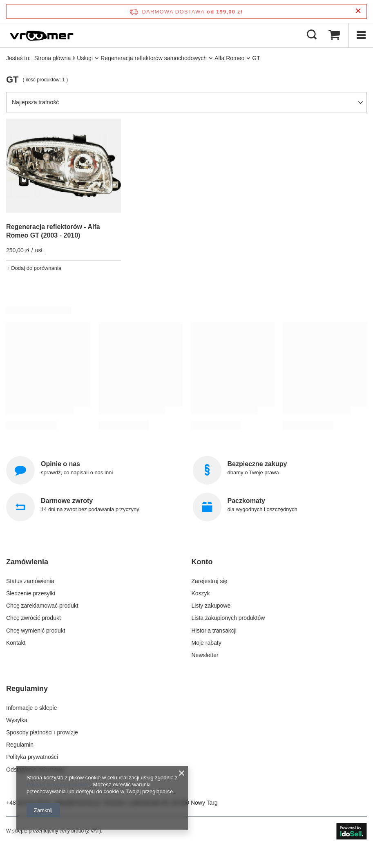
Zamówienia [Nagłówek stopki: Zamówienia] (27, 562)
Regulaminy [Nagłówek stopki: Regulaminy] (27, 688)
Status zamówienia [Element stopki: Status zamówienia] (30, 581)
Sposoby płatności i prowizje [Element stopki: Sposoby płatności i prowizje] (42, 732)
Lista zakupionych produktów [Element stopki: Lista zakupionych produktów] (228, 618)
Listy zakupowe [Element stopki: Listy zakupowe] (211, 605)
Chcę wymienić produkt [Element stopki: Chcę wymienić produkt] (35, 630)
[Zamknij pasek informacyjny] (358, 11)
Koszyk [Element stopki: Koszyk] (201, 593)
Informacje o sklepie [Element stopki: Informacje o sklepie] (31, 708)
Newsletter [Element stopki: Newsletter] (205, 655)
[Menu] (360, 35)
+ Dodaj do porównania (34, 268)
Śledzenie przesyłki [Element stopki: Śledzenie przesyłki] (30, 593)
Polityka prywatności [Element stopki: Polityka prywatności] (32, 757)
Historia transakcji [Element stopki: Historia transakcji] (214, 630)
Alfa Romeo (229, 58)
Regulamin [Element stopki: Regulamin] (20, 744)
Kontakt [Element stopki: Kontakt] (15, 643)
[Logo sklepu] (41, 35)
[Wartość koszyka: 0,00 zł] (334, 35)
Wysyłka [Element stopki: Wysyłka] (16, 720)
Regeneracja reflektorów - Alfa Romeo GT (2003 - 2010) (53, 231)
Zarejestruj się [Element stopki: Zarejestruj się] (210, 581)
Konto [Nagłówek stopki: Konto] (202, 562)
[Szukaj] (312, 35)
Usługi (85, 58)
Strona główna (52, 58)
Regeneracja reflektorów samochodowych (154, 58)
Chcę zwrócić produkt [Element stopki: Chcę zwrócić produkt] (33, 618)
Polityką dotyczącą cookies (58, 784)
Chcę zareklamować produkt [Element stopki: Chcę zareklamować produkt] (42, 605)
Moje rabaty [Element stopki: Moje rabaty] (206, 643)
